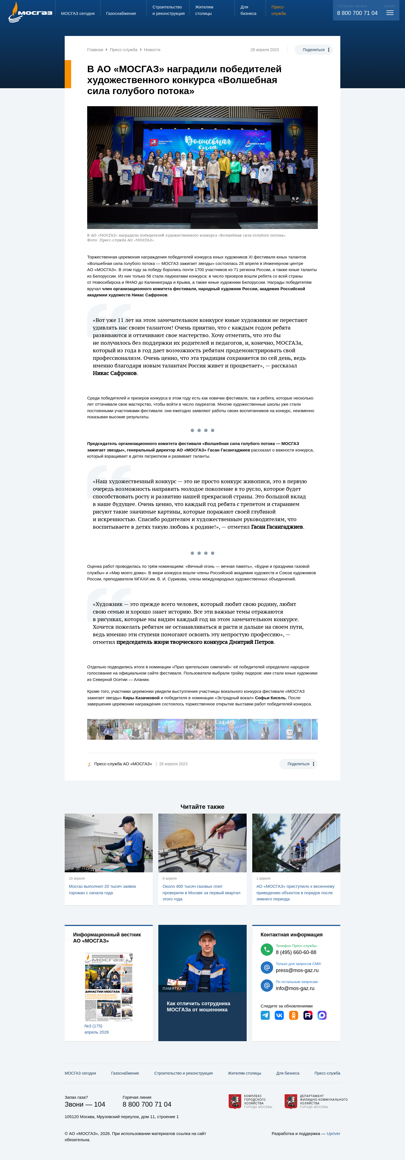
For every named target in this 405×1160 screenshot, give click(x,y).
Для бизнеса (288, 1073)
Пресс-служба (327, 1073)
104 (99, 1104)
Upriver (333, 1133)
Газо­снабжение (125, 1073)
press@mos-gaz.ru (297, 970)
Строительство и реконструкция (183, 1073)
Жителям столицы (244, 1073)
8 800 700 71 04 (357, 13)
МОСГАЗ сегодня (80, 1073)
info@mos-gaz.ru (295, 988)
